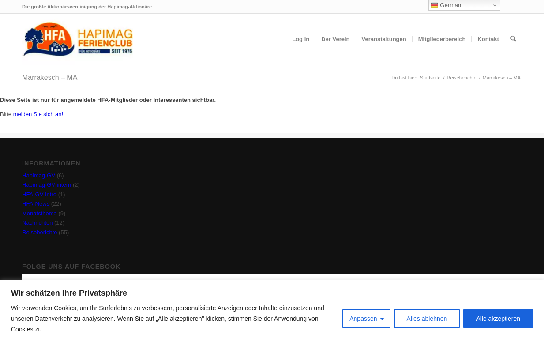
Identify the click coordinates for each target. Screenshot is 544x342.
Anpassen (363, 318)
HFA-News (35, 203)
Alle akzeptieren (498, 318)
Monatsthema (39, 213)
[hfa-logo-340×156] (77, 39)
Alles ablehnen (427, 318)
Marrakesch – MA (49, 77)
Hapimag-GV (38, 175)
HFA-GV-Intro (39, 194)
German (446, 5)
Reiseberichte (39, 232)
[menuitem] (300, 39)
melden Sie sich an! (38, 114)
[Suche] (513, 39)
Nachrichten (37, 222)
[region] (272, 311)
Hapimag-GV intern (46, 184)
